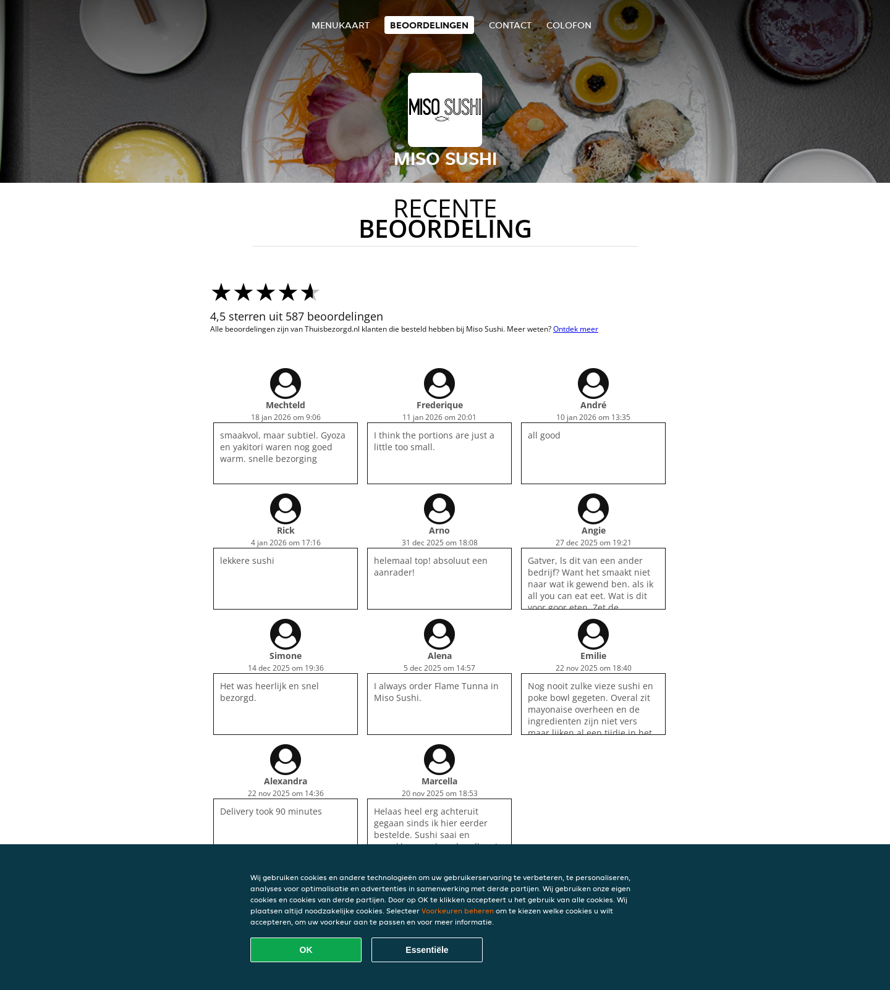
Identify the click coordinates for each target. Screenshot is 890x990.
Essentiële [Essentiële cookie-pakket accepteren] (426, 950)
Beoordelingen (429, 25)
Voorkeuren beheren (458, 910)
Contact (510, 25)
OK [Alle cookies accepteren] (306, 950)
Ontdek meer (575, 329)
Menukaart (341, 25)
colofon (568, 25)
